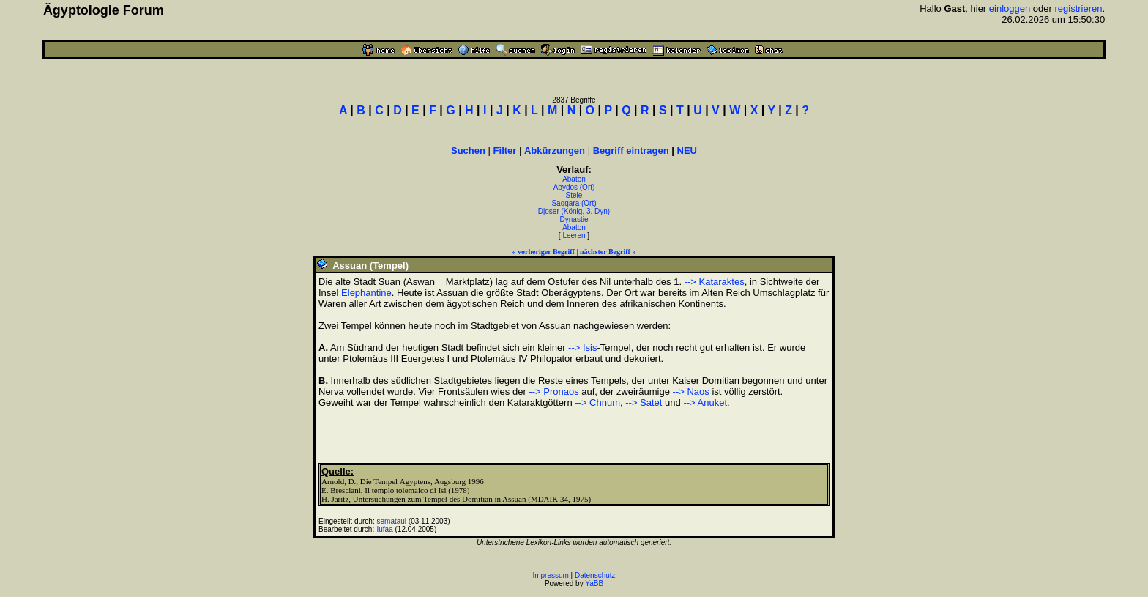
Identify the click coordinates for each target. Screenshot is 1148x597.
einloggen (1009, 8)
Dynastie (574, 219)
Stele (574, 195)
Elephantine (366, 292)
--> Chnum (597, 402)
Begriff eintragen (631, 150)
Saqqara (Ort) (573, 203)
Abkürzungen (554, 150)
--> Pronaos (553, 391)
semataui (392, 521)
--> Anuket (705, 402)
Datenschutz (595, 575)
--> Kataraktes (715, 281)
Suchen (468, 150)
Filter (505, 150)
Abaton (574, 179)
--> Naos (691, 391)
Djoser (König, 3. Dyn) (574, 211)
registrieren (1078, 8)
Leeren (573, 235)
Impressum (550, 575)
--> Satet (643, 402)
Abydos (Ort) (574, 187)
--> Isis (582, 347)
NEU (687, 150)
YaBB (594, 583)
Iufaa (385, 529)
